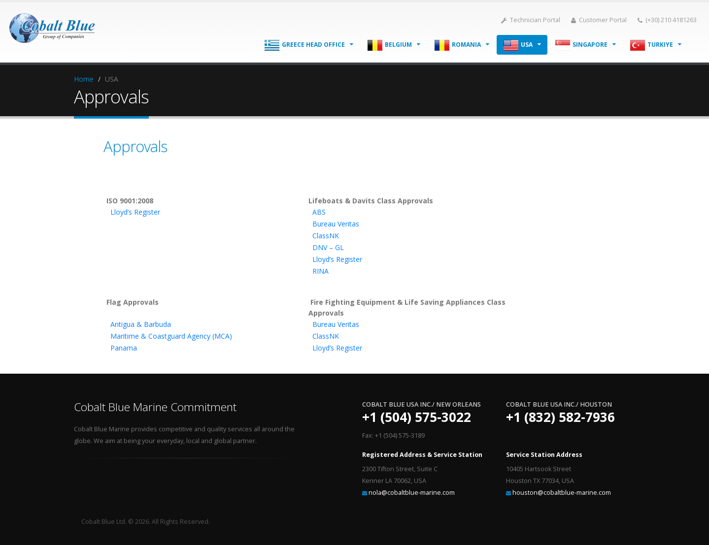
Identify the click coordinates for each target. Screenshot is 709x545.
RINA (320, 271)
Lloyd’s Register (135, 212)
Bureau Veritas (335, 223)
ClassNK (325, 235)
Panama (123, 348)
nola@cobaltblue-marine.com (412, 492)
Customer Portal (599, 20)
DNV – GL (328, 247)
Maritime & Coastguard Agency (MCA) (171, 336)
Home (84, 79)
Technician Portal (530, 20)
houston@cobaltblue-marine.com (561, 492)
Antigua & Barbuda (140, 324)
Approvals (135, 146)
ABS (319, 212)
